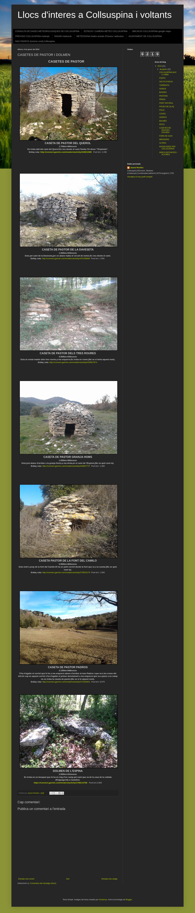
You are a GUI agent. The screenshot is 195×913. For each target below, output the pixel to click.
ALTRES (162, 143)
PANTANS (163, 96)
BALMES (163, 121)
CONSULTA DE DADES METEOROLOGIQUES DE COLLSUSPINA (47, 31)
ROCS (162, 124)
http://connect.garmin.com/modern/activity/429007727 (66, 466)
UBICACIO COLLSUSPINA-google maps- (151, 31)
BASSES (163, 92)
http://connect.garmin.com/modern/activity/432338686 (66, 258)
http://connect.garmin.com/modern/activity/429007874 (73, 362)
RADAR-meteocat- (63, 36)
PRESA (162, 99)
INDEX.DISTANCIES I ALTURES (168, 153)
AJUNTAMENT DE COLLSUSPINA (145, 36)
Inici (67, 879)
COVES (162, 114)
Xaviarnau (103, 900)
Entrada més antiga (109, 879)
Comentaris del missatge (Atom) (43, 883)
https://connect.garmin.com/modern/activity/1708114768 (60, 783)
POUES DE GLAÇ (166, 107)
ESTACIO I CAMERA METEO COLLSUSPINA (106, 31)
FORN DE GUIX (165, 136)
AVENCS (163, 117)
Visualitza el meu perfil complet (139, 177)
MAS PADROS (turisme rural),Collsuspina (35, 41)
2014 (160, 66)
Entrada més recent (26, 879)
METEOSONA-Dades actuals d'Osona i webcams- (100, 36)
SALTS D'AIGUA (166, 82)
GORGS (162, 89)
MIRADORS (164, 139)
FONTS (162, 78)
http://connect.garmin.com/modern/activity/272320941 (66, 682)
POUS (161, 110)
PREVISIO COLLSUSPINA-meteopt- (32, 36)
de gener (163, 69)
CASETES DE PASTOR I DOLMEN (165, 130)
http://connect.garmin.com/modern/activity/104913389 (66, 152)
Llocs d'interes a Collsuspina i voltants (95, 15)
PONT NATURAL (166, 103)
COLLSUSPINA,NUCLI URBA (167, 73)
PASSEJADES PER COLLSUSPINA (167, 148)
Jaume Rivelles (137, 168)
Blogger (129, 900)
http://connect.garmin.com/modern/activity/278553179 (66, 572)
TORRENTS (164, 85)
